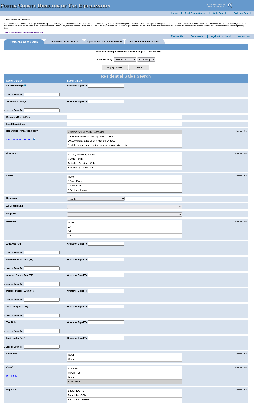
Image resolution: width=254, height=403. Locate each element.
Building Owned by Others (124, 154)
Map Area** (11, 390)
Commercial (197, 36)
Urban (124, 359)
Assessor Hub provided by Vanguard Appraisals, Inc (215, 5)
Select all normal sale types (19, 140)
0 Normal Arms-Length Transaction (124, 132)
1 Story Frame (124, 181)
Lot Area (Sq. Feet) (15, 338)
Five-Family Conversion (124, 168)
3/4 (124, 236)
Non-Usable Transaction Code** (22, 131)
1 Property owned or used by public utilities (124, 136)
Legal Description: (15, 124)
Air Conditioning (14, 206)
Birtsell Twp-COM (124, 395)
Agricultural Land (221, 36)
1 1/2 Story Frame (124, 190)
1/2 (124, 231)
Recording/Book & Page (18, 117)
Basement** (12, 221)
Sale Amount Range (16, 101)
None (124, 177)
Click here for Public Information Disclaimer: (24, 33)
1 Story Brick (124, 186)
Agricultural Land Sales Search (104, 41)
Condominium (124, 159)
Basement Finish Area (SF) (19, 259)
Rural (124, 355)
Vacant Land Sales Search (144, 41)
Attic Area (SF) (13, 244)
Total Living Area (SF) (17, 306)
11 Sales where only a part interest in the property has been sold (124, 145)
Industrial (124, 368)
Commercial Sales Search (64, 41)
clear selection (241, 131)
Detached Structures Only (124, 163)
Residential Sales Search (24, 42)
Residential (177, 36)
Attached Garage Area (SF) (19, 275)
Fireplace (11, 213)
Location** (11, 354)
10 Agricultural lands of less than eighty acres (124, 141)
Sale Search (220, 13)
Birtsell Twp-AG (124, 391)
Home (174, 13)
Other (124, 377)
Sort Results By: (104, 59)
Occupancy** (12, 153)
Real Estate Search (195, 13)
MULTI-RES (124, 373)
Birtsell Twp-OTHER (124, 400)
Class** (9, 367)
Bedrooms (11, 198)
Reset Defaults (13, 376)
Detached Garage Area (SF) (20, 291)
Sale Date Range (14, 86)
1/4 (124, 227)
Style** (9, 176)
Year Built (11, 322)
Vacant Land (245, 36)
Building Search (242, 13)
